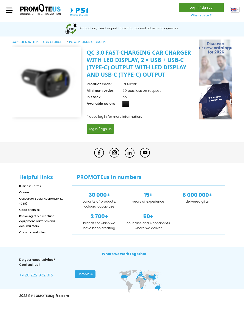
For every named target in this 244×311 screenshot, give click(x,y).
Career (24, 192)
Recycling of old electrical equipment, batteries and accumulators (40, 221)
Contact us (85, 275)
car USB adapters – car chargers (38, 42)
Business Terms (31, 186)
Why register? (200, 15)
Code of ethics (31, 209)
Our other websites (34, 232)
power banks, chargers (87, 42)
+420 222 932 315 (38, 275)
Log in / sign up (200, 7)
